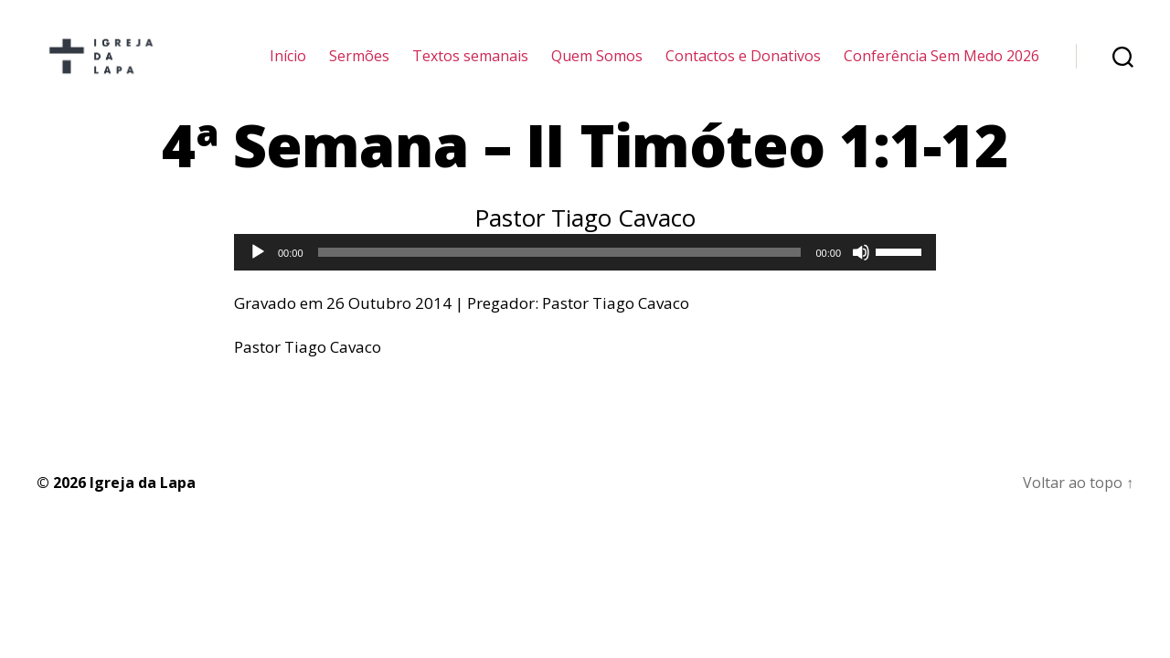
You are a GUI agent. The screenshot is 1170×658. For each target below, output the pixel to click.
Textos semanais (470, 66)
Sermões (359, 66)
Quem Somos (597, 66)
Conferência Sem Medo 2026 (941, 66)
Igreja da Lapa (143, 504)
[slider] (560, 274)
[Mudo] (861, 274)
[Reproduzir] (258, 274)
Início (288, 66)
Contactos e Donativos (743, 66)
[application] (585, 274)
